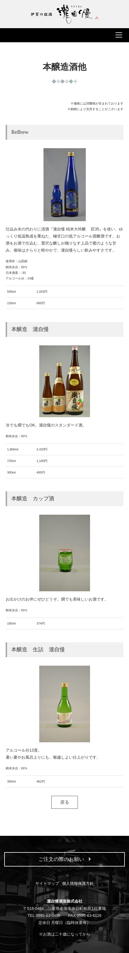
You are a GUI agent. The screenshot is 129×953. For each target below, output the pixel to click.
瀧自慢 (64, 14)
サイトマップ (47, 883)
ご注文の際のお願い (64, 859)
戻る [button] (64, 802)
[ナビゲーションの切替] (64, 35)
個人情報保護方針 (78, 883)
